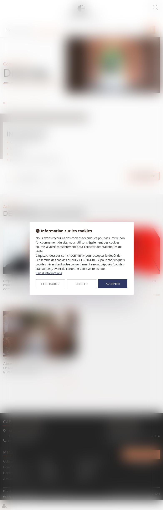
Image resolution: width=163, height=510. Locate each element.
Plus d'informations (49, 273)
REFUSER (82, 284)
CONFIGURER (50, 284)
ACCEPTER (113, 284)
